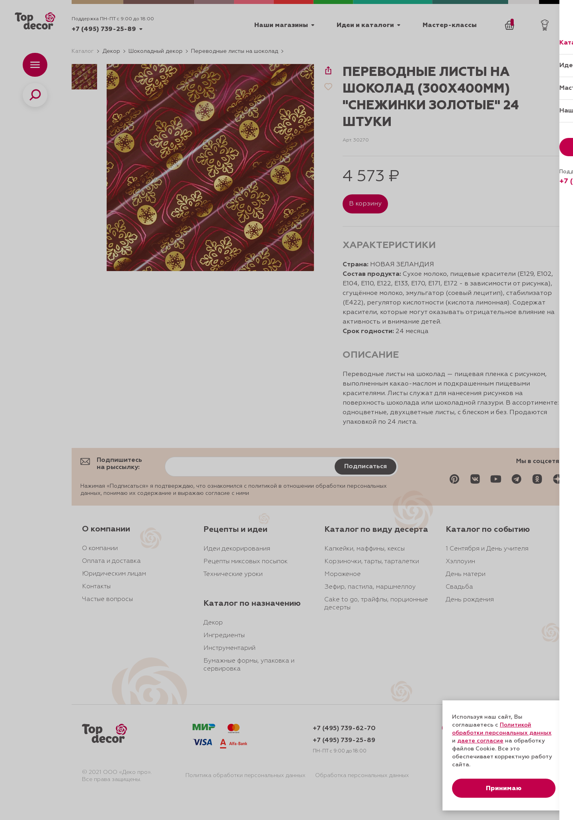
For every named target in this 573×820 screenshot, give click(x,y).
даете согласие (480, 741)
